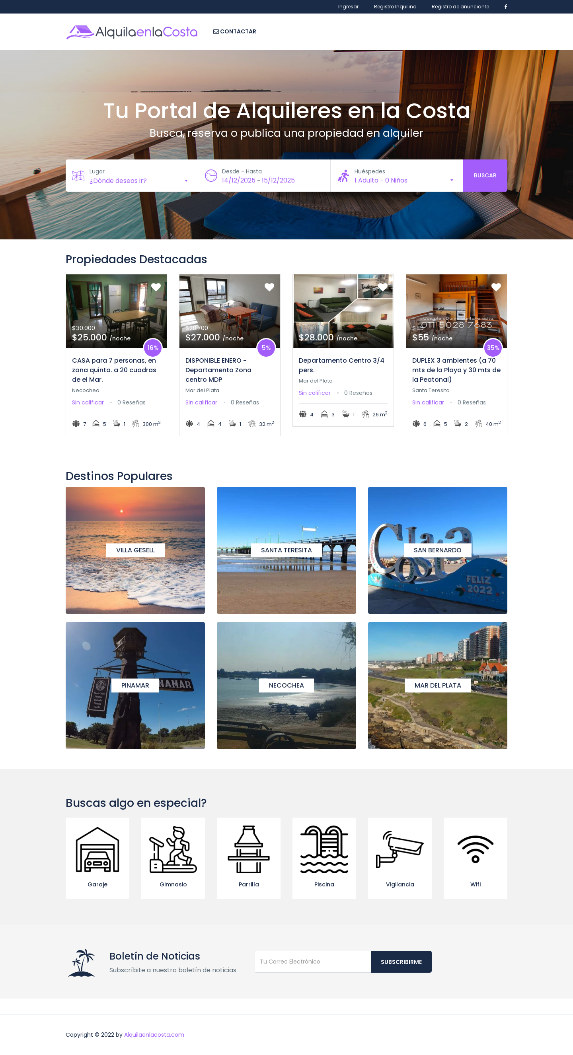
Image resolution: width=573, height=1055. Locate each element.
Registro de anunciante (460, 6)
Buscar (485, 175)
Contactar (234, 31)
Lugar (97, 171)
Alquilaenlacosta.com (154, 1035)
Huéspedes (370, 171)
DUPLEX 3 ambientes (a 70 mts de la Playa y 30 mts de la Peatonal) (456, 370)
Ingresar (348, 6)
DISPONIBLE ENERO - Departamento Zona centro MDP (218, 370)
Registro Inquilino (395, 6)
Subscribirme (401, 962)
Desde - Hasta (242, 171)
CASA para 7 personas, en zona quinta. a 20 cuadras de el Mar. (114, 370)
